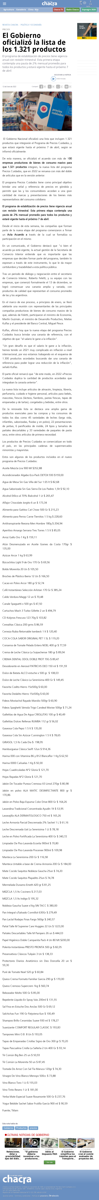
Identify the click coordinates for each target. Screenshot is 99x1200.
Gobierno (8, 1128)
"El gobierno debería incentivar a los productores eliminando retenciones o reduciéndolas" (31, 1158)
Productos (21, 1128)
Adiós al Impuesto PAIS (49, 1152)
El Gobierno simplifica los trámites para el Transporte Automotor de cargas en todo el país (67, 1158)
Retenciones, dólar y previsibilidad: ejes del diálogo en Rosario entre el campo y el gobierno (13, 1158)
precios (33, 1128)
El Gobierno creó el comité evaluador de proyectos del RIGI (85, 1156)
